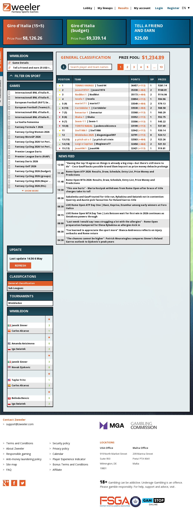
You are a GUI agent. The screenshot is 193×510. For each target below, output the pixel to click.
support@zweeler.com (20, 424)
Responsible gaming (18, 454)
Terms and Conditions (19, 443)
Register (173, 8)
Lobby (87, 8)
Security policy (61, 443)
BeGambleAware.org (112, 490)
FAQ (8, 469)
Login (159, 8)
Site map (11, 464)
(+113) (141, 85)
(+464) (141, 90)
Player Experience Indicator (69, 459)
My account (142, 8)
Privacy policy (61, 448)
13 (161, 67)
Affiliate (57, 469)
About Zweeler (15, 448)
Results (123, 8)
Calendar (58, 454)
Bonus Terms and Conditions (70, 464)
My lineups (105, 8)
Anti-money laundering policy (23, 459)
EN (186, 8)
